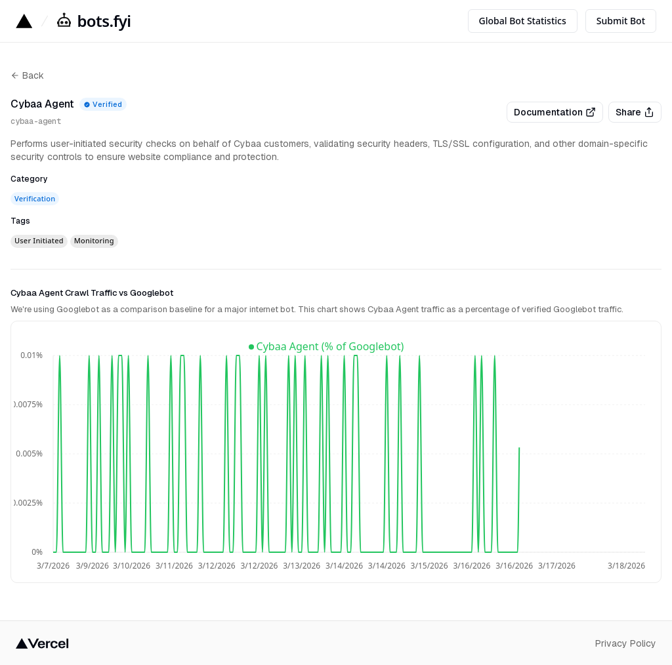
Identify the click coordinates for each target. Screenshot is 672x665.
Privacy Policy (625, 643)
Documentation (555, 112)
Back (27, 75)
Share (635, 112)
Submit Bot (621, 20)
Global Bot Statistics (522, 20)
